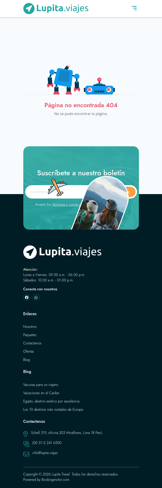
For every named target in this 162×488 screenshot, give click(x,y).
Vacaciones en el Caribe (41, 393)
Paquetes (30, 334)
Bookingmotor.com (55, 479)
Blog (26, 359)
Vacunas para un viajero (40, 384)
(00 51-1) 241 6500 (47, 442)
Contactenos (32, 343)
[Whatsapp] (36, 297)
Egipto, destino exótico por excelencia (51, 401)
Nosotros (30, 326)
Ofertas (28, 351)
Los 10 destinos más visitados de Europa (53, 409)
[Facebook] (26, 297)
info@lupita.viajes (45, 452)
